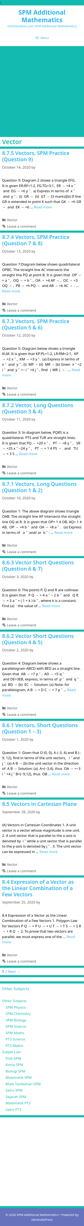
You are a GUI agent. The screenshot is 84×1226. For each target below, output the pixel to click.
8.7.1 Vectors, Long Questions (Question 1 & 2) (39, 487)
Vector (12, 219)
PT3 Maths (14, 1045)
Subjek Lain (11, 1051)
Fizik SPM (13, 1058)
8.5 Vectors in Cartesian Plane (39, 803)
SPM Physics (16, 1007)
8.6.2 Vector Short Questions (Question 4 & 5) (38, 639)
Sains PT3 (13, 1109)
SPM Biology (16, 1020)
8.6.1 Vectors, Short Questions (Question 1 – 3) (40, 728)
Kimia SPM (14, 1064)
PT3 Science (15, 1039)
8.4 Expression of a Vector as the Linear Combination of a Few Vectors (38, 888)
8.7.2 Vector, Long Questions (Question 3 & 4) (37, 408)
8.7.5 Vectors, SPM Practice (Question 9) (35, 156)
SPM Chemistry (18, 1013)
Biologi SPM (15, 1071)
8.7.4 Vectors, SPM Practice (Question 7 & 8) (35, 240)
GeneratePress (42, 1219)
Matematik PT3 (18, 1103)
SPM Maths (15, 1032)
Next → (14, 971)
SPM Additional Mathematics (42, 16)
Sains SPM (14, 1090)
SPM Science (16, 1026)
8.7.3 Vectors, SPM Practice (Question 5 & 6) (35, 324)
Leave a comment (21, 226)
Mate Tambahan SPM (23, 1083)
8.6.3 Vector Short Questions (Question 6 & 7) (38, 565)
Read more (43, 207)
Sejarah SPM (16, 1096)
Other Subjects (14, 1000)
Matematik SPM (19, 1077)
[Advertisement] (42, 90)
